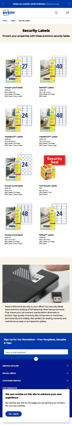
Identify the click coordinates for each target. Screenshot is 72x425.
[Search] (56, 13)
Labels (13, 21)
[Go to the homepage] (8, 13)
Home (4, 21)
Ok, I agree (14, 414)
